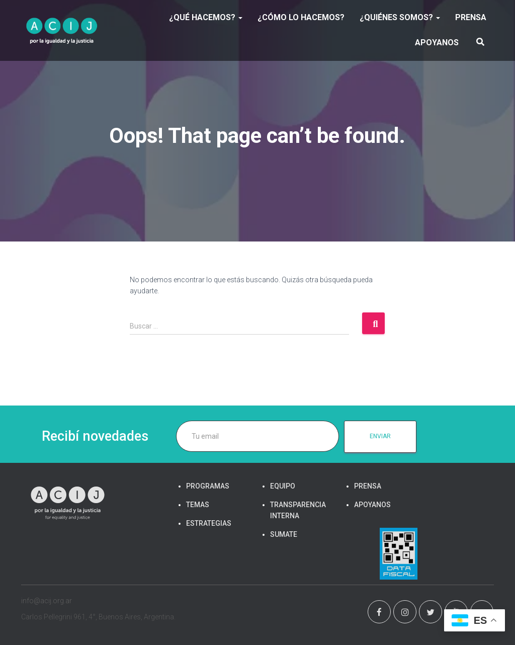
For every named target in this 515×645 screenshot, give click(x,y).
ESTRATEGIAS (208, 523)
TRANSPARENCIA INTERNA (298, 510)
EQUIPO (282, 486)
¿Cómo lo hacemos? (301, 17)
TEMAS (197, 505)
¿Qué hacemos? (205, 17)
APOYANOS (437, 42)
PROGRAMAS (207, 486)
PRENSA (470, 17)
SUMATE (283, 534)
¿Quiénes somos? (400, 17)
